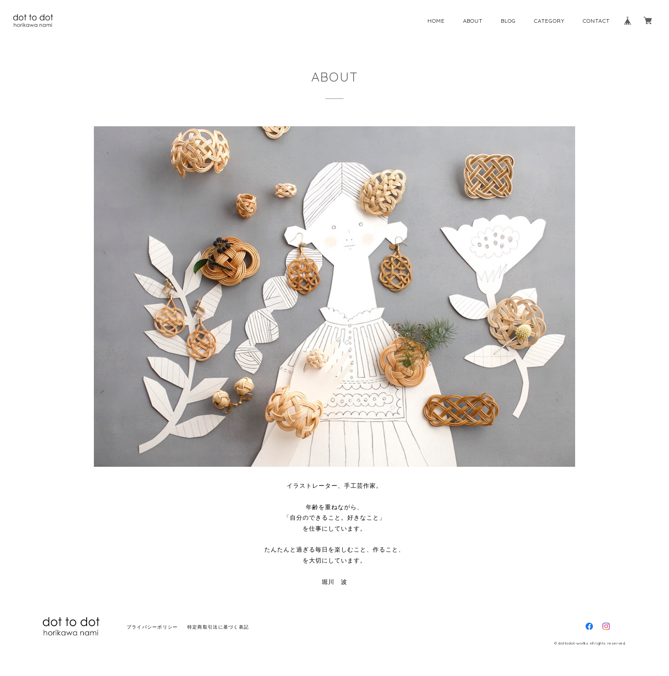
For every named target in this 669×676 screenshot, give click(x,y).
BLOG (508, 20)
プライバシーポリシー (152, 627)
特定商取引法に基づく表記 (218, 627)
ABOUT (473, 20)
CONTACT (596, 20)
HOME (436, 20)
